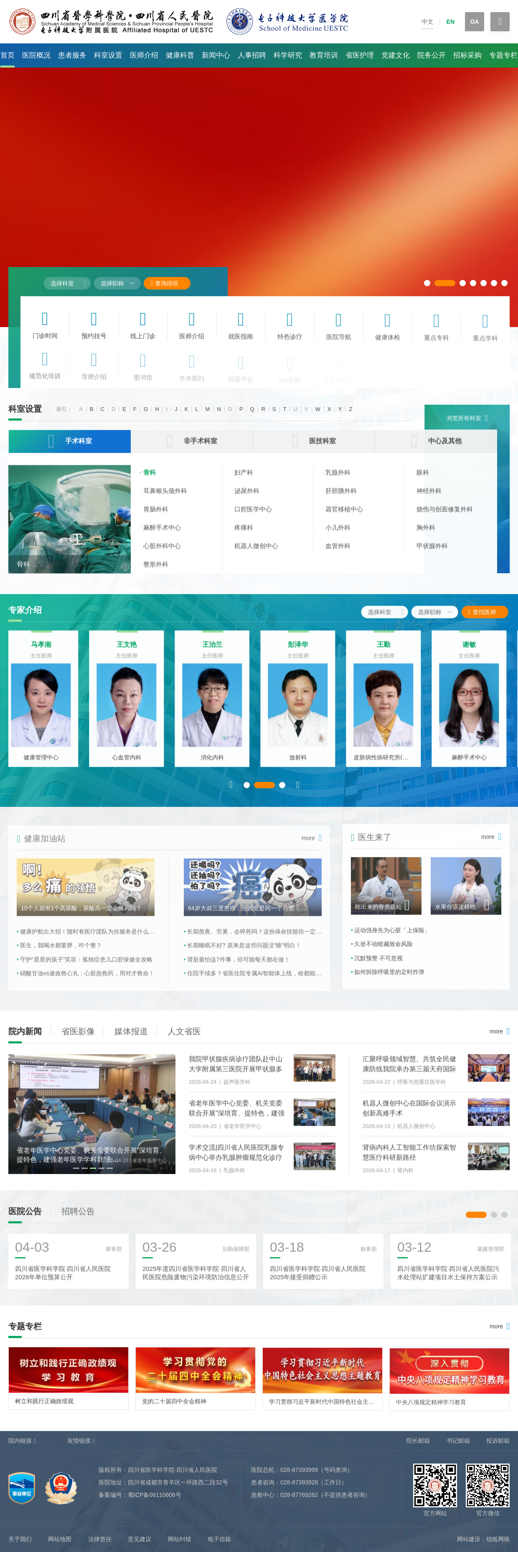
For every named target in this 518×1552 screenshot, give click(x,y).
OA (474, 21)
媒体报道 (131, 1031)
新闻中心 (216, 55)
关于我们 (20, 1539)
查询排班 (164, 283)
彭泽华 (303, 652)
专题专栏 (503, 55)
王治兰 (217, 652)
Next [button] (298, 792)
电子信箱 (219, 1539)
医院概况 (36, 55)
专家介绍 (25, 610)
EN (451, 21)
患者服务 (72, 55)
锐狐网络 (498, 1539)
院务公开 (431, 55)
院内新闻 (25, 1031)
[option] (45, 706)
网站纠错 (179, 1539)
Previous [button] (231, 792)
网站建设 (468, 1539)
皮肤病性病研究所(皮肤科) (388, 765)
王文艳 (132, 652)
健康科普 (180, 55)
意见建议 (139, 1539)
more (496, 1031)
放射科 (303, 765)
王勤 (388, 652)
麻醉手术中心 (474, 765)
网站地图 (59, 1539)
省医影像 (78, 1031)
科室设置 (108, 55)
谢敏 (474, 652)
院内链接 (20, 1440)
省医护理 (359, 55)
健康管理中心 (45, 765)
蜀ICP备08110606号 (154, 1495)
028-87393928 (299, 1482)
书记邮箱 (458, 1440)
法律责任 (100, 1539)
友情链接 (79, 1440)
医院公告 (25, 1219)
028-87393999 (299, 1469)
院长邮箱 (418, 1440)
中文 (427, 21)
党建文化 (395, 55)
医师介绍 (144, 55)
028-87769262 (299, 1495)
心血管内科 (131, 765)
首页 (7, 55)
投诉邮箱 (498, 1440)
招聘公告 (78, 1219)
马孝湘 (46, 652)
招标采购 (467, 55)
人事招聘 (252, 55)
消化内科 (217, 765)
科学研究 (288, 55)
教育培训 (324, 55)
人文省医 (184, 1031)
